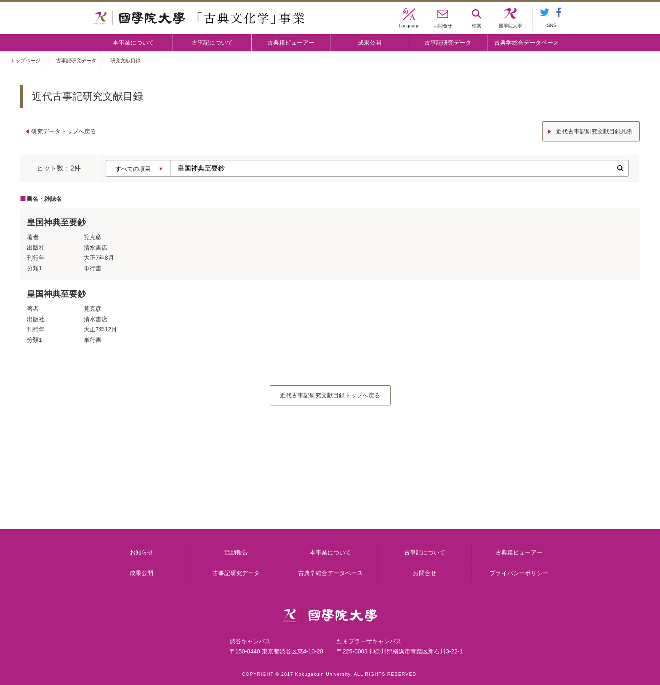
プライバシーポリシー (519, 573)
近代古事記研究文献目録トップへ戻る (330, 395)
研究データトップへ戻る (63, 131)
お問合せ (424, 573)
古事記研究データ (447, 42)
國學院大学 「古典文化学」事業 (199, 18)
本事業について (133, 42)
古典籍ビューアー (290, 42)
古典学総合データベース (526, 42)
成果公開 (369, 42)
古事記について (212, 42)
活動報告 (236, 552)
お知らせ (141, 552)
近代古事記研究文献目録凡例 (594, 131)
